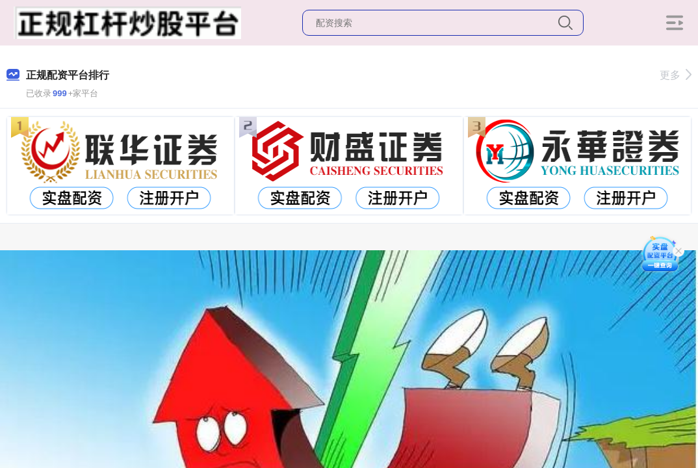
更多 (676, 75)
